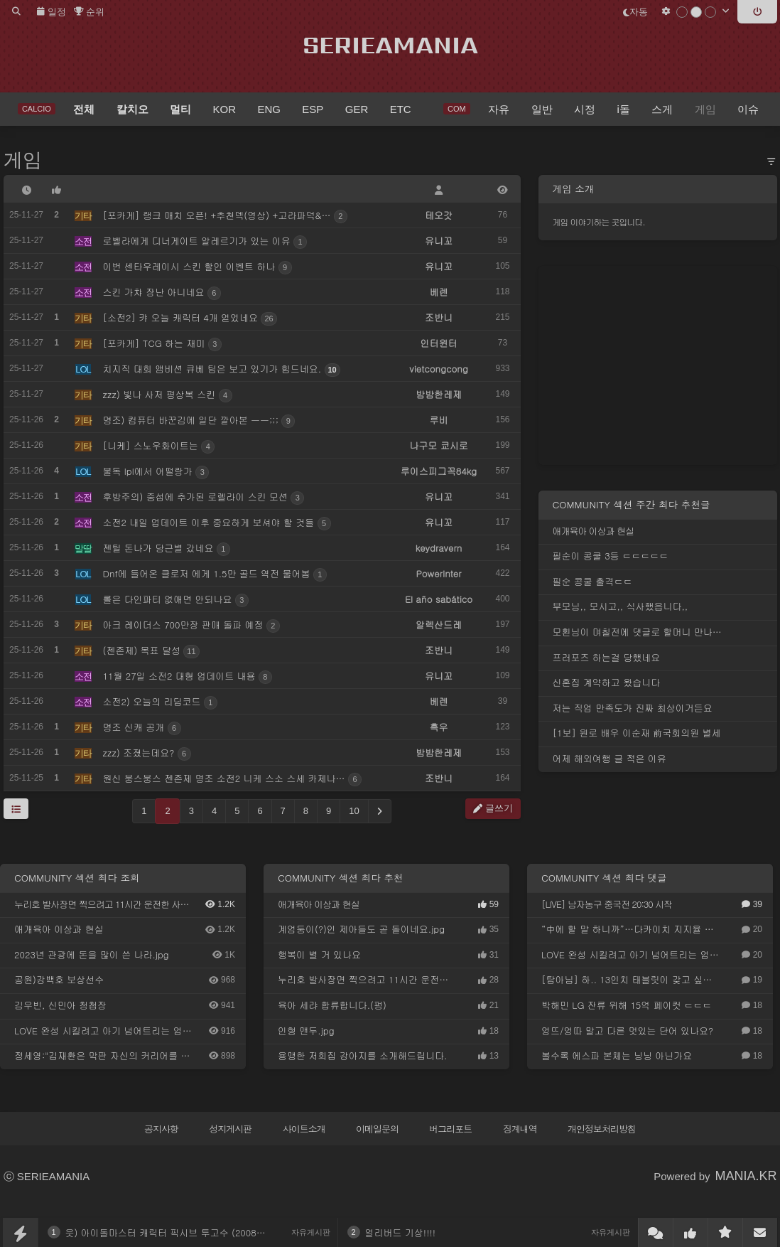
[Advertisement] (657, 365)
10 (354, 811)
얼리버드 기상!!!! (400, 1232)
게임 (23, 160)
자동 (635, 11)
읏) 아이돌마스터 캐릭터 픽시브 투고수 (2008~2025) (176, 1232)
